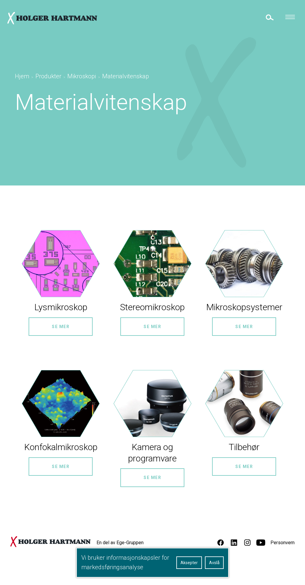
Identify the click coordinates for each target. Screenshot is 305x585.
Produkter (48, 76)
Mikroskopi (81, 76)
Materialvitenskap (125, 76)
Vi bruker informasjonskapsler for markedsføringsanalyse (125, 562)
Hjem (22, 76)
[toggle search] (269, 17)
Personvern (282, 542)
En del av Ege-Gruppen (120, 542)
